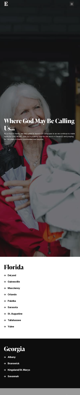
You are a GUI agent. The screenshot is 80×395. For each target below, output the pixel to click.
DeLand (12, 275)
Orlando (12, 294)
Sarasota (13, 307)
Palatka (12, 300)
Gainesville (14, 281)
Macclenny (14, 288)
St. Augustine (15, 313)
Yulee (11, 326)
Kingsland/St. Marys (19, 369)
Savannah (13, 376)
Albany (11, 357)
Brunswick (13, 363)
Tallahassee (14, 320)
